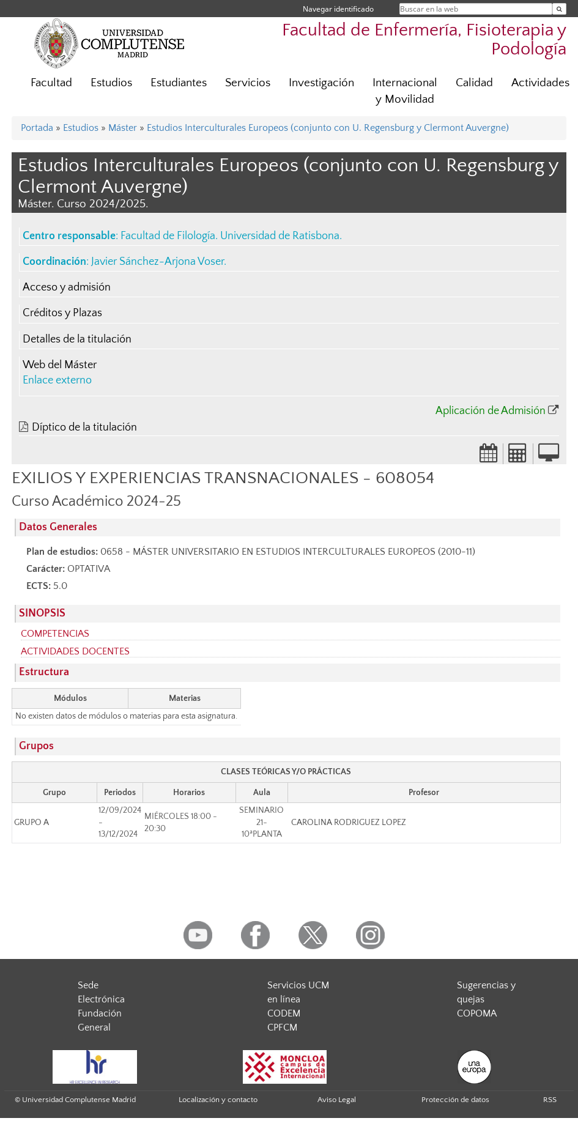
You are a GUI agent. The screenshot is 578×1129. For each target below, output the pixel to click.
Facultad (51, 82)
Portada (37, 127)
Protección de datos (455, 1099)
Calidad (474, 82)
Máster (122, 127)
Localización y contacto (218, 1099)
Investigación (321, 82)
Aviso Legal (336, 1099)
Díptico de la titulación (84, 427)
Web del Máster (60, 365)
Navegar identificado (338, 9)
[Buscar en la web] (559, 9)
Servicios (247, 82)
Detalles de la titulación (77, 339)
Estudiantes (178, 82)
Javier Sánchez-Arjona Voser (157, 262)
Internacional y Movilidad (404, 91)
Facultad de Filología (167, 236)
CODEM (283, 1013)
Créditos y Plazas (62, 313)
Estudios (111, 82)
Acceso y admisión (67, 287)
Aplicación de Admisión (490, 411)
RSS (550, 1099)
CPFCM (282, 1027)
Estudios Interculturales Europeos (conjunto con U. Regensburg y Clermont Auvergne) (328, 127)
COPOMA (477, 1013)
